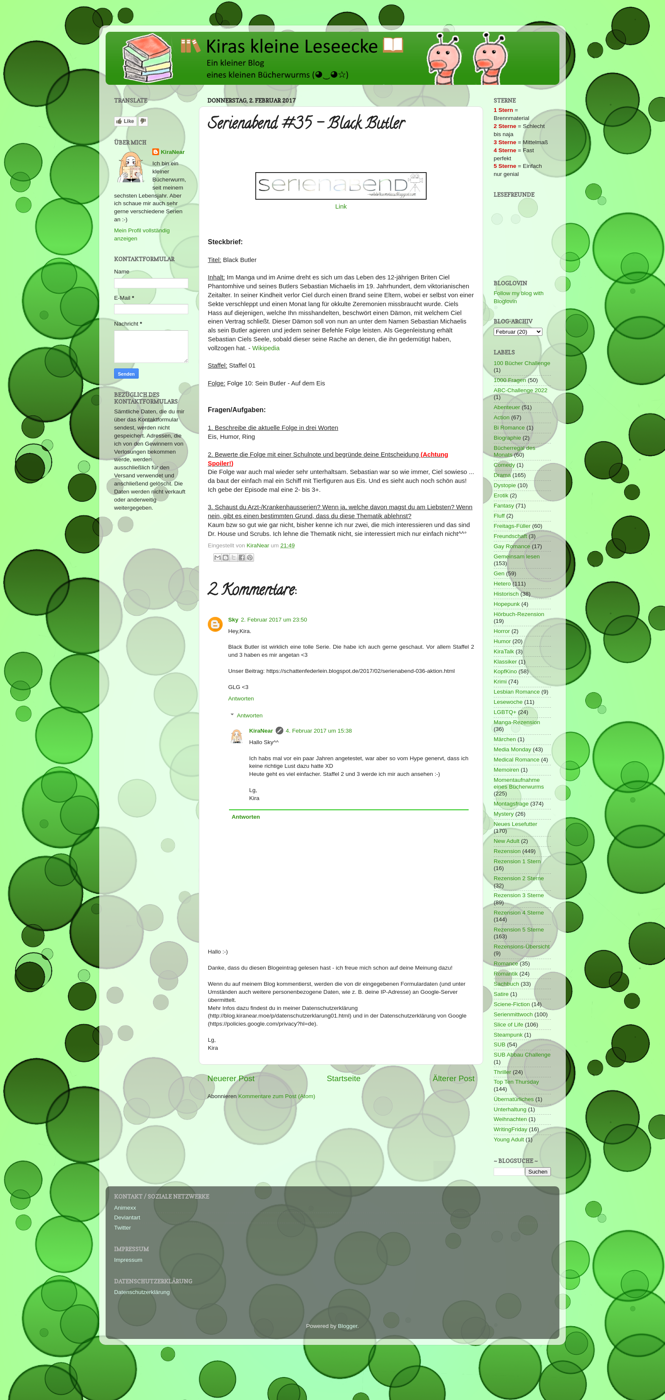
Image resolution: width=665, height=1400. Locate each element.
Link (340, 206)
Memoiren (506, 770)
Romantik (506, 974)
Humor (502, 641)
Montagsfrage (511, 803)
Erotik (501, 495)
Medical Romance (516, 759)
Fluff (499, 516)
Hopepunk (507, 604)
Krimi (500, 681)
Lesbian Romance (517, 692)
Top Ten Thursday (516, 1082)
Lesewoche (508, 702)
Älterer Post (454, 1078)
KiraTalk (504, 651)
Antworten (241, 698)
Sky (233, 619)
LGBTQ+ (505, 712)
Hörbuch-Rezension (519, 614)
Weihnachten (510, 1119)
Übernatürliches (514, 1099)
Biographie (507, 438)
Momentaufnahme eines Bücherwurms (519, 783)
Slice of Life (508, 1024)
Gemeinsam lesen (517, 556)
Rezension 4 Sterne (519, 912)
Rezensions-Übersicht (522, 946)
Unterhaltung (510, 1109)
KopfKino (505, 671)
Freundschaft (510, 536)
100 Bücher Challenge (522, 363)
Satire (501, 994)
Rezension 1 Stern (517, 861)
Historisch (506, 594)
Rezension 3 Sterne (519, 895)
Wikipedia (265, 348)
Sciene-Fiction (512, 1004)
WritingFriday (510, 1129)
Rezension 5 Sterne (519, 929)
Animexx (125, 1208)
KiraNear (261, 731)
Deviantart (127, 1217)
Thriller (502, 1072)
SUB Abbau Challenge (522, 1054)
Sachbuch (506, 984)
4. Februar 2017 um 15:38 (319, 731)
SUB (500, 1044)
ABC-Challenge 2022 (521, 390)
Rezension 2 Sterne (519, 878)
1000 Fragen (510, 380)
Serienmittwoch (513, 1014)
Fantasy (504, 505)
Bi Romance (509, 427)
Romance (506, 963)
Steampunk (508, 1035)
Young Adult (509, 1139)
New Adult (507, 841)
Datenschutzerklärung (142, 1292)
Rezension (507, 851)
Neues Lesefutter (515, 824)
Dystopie (505, 485)
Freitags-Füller (512, 526)
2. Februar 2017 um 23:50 (274, 619)
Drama (502, 475)
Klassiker (505, 661)
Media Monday (512, 749)
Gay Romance (512, 546)
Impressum (128, 1260)
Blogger (348, 1326)
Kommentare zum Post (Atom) (277, 1096)
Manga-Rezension (517, 722)
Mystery (504, 814)
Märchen (505, 739)
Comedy (504, 465)
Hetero (502, 583)
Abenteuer (507, 407)
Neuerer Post (230, 1078)
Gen (499, 573)
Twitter (122, 1227)
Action (502, 417)
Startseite (343, 1078)
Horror (502, 631)
